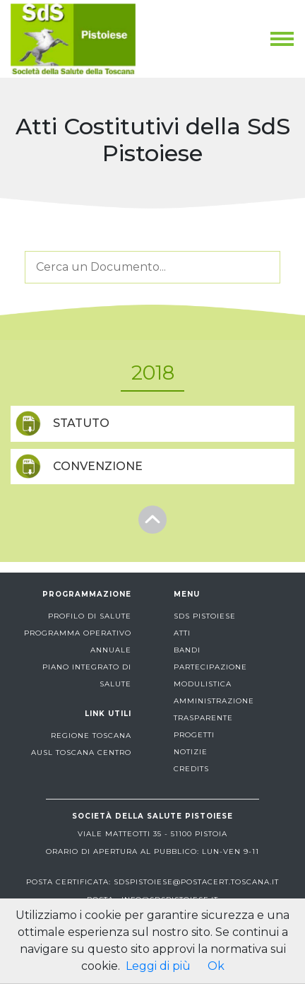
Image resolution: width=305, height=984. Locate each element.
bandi (187, 650)
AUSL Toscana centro (81, 752)
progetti (194, 734)
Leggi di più (158, 966)
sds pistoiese (205, 616)
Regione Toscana (91, 735)
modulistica (203, 684)
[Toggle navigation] (282, 38)
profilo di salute (89, 616)
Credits (191, 768)
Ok (216, 966)
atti (182, 633)
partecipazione (210, 667)
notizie (191, 751)
